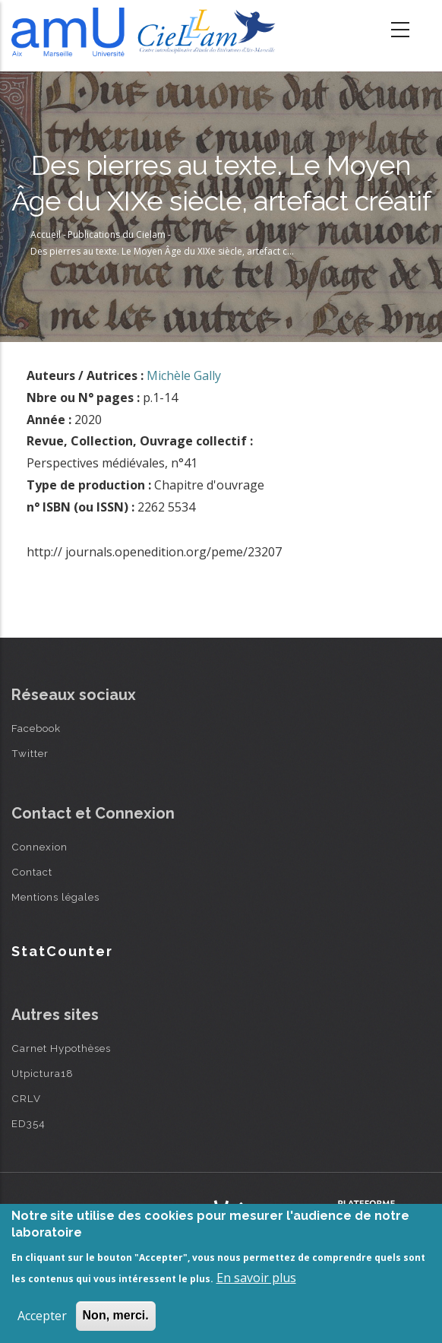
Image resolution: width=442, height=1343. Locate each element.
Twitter (30, 753)
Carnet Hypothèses (61, 1048)
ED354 (28, 1123)
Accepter (42, 1315)
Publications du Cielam (117, 234)
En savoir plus (256, 1277)
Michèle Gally (184, 375)
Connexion (39, 847)
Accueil (45, 234)
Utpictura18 (42, 1073)
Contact (31, 872)
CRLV (26, 1098)
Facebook (36, 728)
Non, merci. (116, 1315)
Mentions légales (55, 897)
